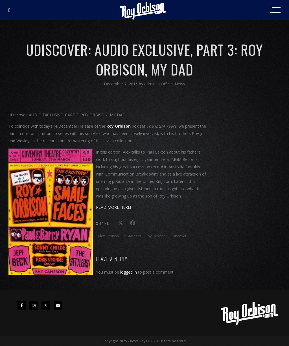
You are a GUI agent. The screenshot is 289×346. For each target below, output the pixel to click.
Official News (173, 83)
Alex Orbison (108, 236)
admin (150, 83)
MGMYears (132, 236)
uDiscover (178, 236)
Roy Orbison (156, 236)
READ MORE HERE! (113, 207)
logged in (128, 272)
